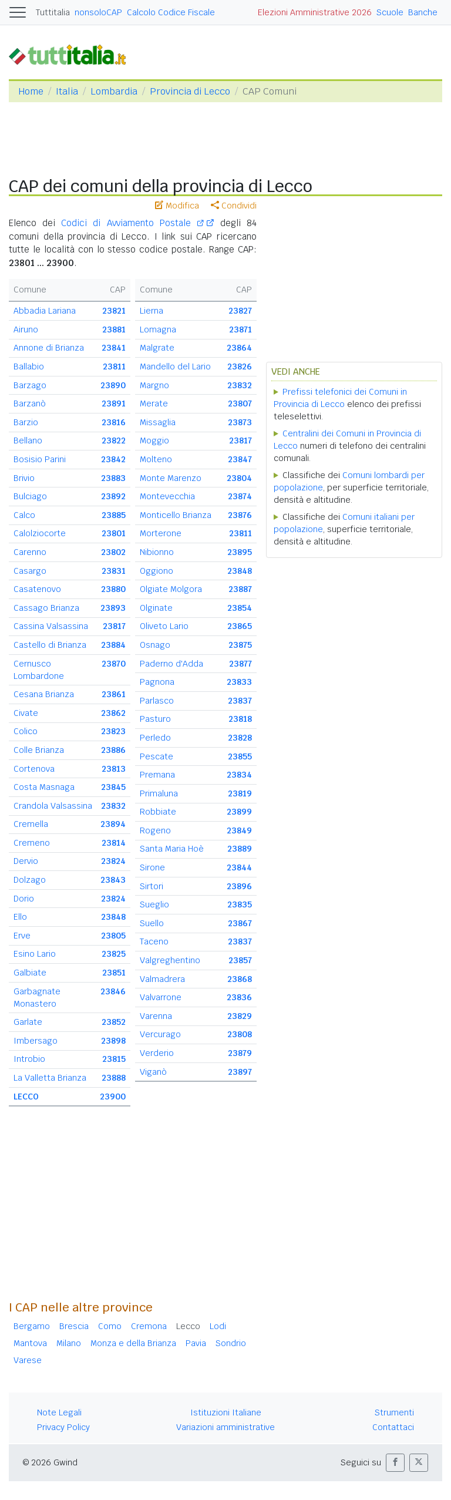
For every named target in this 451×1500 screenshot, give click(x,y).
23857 (240, 960)
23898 (113, 1040)
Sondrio (231, 1343)
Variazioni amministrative (225, 1427)
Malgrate (157, 347)
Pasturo (155, 719)
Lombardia (113, 91)
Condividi (234, 205)
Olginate (156, 608)
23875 (240, 645)
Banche (422, 12)
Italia (67, 91)
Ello (20, 917)
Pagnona (157, 682)
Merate (154, 403)
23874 (240, 496)
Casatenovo (37, 589)
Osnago (155, 645)
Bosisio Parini (40, 459)
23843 (113, 880)
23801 (114, 533)
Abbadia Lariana (45, 310)
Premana (157, 774)
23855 (240, 756)
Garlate (28, 1022)
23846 (113, 991)
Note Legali (59, 1412)
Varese (28, 1360)
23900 (113, 1096)
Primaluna (159, 793)
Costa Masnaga (44, 787)
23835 (239, 904)
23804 (239, 478)
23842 (113, 459)
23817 (114, 626)
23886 (113, 750)
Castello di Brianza (50, 645)
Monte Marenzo (170, 478)
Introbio (29, 1059)
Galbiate (30, 972)
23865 (239, 626)
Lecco (188, 1326)
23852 (114, 1022)
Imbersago (36, 1040)
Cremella (31, 824)
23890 (113, 385)
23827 (240, 310)
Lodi (218, 1326)
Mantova (30, 1343)
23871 (240, 329)
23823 (113, 731)
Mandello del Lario (175, 366)
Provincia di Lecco (190, 91)
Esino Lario (35, 954)
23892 (113, 496)
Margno (154, 385)
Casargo (30, 571)
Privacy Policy (63, 1427)
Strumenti (394, 1412)
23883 (113, 478)
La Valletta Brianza (50, 1077)
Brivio (24, 478)
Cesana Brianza (44, 694)
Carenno (30, 552)
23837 (240, 700)
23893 (113, 608)
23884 (113, 645)
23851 (114, 972)
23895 (239, 552)
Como (110, 1326)
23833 (239, 682)
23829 (239, 1016)
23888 (114, 1077)
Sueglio (154, 904)
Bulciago (30, 496)
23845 (113, 787)
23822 (114, 440)
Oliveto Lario (164, 626)
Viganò (153, 1072)
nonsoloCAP (98, 12)
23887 (240, 589)
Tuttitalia (53, 12)
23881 (114, 329)
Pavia (196, 1343)
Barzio (26, 422)
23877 (240, 663)
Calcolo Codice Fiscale (171, 12)
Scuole (389, 12)
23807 (240, 403)
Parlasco (157, 700)
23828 (240, 737)
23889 (239, 848)
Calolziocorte (40, 533)
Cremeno (32, 843)
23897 (240, 1072)
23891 (114, 403)
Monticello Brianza (175, 515)
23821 (114, 310)
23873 (240, 422)
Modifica (177, 205)
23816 (114, 422)
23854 (239, 608)
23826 (239, 366)
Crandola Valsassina (53, 806)
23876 (240, 515)
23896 (239, 886)
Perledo (155, 737)
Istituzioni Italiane (225, 1412)
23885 (114, 515)
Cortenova (34, 769)
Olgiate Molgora (171, 589)
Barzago (30, 385)
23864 (239, 347)
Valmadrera (162, 979)
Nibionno (157, 552)
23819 (240, 793)
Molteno (156, 459)
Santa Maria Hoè (172, 848)
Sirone (152, 867)
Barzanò (30, 403)
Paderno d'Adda (171, 663)
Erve (22, 935)
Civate (26, 713)
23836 (239, 997)
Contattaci (393, 1427)
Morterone (160, 533)
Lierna (151, 310)
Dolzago (30, 880)
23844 (239, 867)
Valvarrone (160, 997)
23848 (113, 917)
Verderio (157, 1053)
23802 (113, 552)
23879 (240, 1053)
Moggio (154, 440)
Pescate (156, 756)
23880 (113, 589)
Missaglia (158, 422)
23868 (239, 979)
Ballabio (29, 366)
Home (30, 91)
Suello (152, 923)
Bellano (28, 440)
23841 (114, 347)
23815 (114, 1059)
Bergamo (32, 1326)
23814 (114, 843)
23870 (114, 663)
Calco (24, 515)
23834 (239, 774)
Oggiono (156, 571)
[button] (395, 1463)
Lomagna (158, 329)
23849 (239, 830)
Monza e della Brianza (133, 1343)
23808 (239, 1034)
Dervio (26, 861)
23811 (114, 366)
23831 (114, 571)
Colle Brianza (39, 750)
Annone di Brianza (49, 347)
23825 (114, 954)
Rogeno (155, 830)
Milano (68, 1343)
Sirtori (151, 886)
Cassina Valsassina (51, 626)
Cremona (149, 1326)
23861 (114, 694)
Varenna (156, 1016)
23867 (240, 923)
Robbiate (158, 811)
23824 (113, 861)
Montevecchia (167, 496)
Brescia (74, 1326)
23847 (240, 459)
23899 (239, 811)
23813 (114, 769)
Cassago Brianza (46, 608)
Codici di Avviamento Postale (132, 222)
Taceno (154, 941)
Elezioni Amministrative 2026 (315, 12)
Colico (26, 731)
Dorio (24, 898)
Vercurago (160, 1034)
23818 (240, 719)
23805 (113, 935)
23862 (113, 713)
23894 (113, 824)
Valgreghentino (170, 960)
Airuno (26, 329)
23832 (113, 806)
